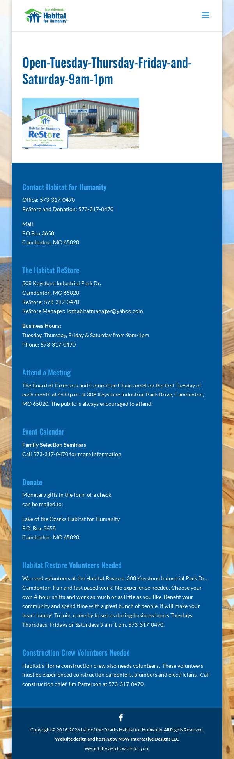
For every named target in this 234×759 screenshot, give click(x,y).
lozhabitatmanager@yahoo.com (105, 311)
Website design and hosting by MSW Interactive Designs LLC (117, 739)
